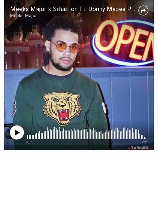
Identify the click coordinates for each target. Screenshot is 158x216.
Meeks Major (23, 15)
